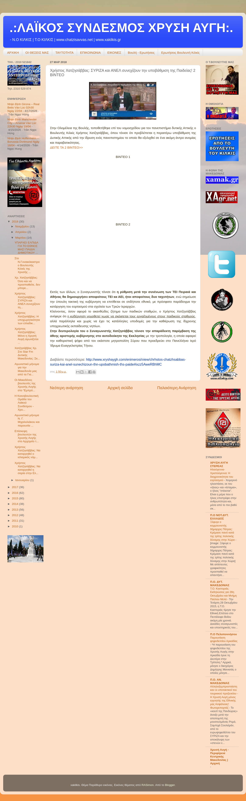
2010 (15, 526)
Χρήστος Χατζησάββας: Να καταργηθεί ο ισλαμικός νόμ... (27, 452)
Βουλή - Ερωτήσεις (141, 52)
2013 (15, 509)
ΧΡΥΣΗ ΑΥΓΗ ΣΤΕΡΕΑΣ (219, 464)
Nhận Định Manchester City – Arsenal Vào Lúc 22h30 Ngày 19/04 (22, 123)
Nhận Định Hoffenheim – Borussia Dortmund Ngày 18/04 (23, 142)
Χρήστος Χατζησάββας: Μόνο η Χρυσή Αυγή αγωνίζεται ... (26, 335)
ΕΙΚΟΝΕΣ (114, 52)
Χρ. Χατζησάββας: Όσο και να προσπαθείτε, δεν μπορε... (27, 283)
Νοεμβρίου (22, 226)
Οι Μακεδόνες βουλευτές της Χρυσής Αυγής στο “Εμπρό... (25, 385)
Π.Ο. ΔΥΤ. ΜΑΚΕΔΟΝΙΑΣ (219, 583)
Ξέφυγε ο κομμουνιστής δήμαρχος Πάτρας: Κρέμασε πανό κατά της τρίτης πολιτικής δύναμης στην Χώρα (222, 530)
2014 (15, 503)
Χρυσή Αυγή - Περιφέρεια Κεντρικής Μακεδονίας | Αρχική (219, 756)
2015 (15, 498)
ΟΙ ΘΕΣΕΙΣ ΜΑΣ (37, 52)
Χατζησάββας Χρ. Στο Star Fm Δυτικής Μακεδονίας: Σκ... (27, 353)
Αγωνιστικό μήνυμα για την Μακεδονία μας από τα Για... (27, 369)
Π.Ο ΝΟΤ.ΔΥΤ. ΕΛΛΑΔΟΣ (219, 517)
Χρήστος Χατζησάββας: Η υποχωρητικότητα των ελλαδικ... (27, 318)
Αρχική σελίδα (120, 388)
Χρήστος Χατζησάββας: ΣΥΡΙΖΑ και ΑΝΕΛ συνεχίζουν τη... (27, 300)
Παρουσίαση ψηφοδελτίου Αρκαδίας (224, 639)
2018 (15, 221)
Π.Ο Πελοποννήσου (223, 634)
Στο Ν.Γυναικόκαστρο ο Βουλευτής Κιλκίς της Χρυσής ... (27, 265)
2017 (15, 487)
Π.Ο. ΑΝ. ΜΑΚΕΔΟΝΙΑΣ (219, 681)
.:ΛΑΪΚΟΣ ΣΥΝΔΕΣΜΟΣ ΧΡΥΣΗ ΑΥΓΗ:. (121, 28)
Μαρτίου (21, 237)
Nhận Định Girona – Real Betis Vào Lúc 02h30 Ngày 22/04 (23, 108)
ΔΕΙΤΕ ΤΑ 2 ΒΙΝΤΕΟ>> (66, 147)
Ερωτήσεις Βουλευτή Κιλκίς (180, 52)
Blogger (170, 785)
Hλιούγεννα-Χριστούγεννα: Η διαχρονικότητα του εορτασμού (221, 475)
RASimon (147, 785)
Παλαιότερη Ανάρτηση (176, 388)
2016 (15, 492)
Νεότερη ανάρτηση (66, 388)
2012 (15, 515)
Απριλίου (21, 232)
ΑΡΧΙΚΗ (13, 52)
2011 (15, 520)
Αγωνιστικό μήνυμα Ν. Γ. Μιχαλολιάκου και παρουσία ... (27, 420)
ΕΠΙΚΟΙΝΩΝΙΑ (90, 52)
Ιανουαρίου (22, 480)
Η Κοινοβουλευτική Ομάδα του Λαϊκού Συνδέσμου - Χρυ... (27, 402)
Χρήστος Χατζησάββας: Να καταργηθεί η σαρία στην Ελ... (27, 468)
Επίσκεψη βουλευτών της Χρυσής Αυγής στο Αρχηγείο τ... (27, 436)
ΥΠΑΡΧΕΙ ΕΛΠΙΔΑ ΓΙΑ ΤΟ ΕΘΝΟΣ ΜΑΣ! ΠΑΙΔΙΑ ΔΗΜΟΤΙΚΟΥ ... (26, 248)
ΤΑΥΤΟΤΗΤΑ (64, 52)
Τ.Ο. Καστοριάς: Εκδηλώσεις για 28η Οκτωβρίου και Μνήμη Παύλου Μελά (223, 594)
